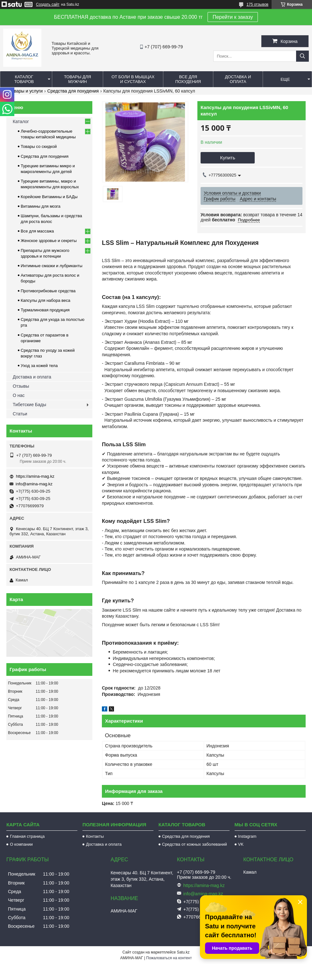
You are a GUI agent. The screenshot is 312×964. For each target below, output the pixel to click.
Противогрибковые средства (48, 290)
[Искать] (302, 56)
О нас (19, 395)
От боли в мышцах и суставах (132, 79)
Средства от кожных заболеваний (194, 844)
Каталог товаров (24, 79)
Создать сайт (48, 4)
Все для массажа (37, 231)
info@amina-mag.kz (34, 484)
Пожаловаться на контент (169, 958)
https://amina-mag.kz (35, 476)
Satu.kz (183, 952)
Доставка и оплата (238, 79)
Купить (227, 157)
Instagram (247, 836)
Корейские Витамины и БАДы (49, 196)
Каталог (21, 121)
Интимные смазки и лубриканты (51, 265)
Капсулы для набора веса (45, 300)
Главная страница (27, 836)
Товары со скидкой (39, 146)
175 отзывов (257, 4)
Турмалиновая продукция (45, 310)
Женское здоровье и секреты (49, 240)
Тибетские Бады (29, 404)
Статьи (20, 413)
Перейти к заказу (233, 17)
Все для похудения (188, 79)
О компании (21, 844)
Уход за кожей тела (39, 365)
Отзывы (21, 386)
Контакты (95, 836)
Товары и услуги (26, 91)
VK (241, 844)
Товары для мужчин (77, 79)
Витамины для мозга (40, 206)
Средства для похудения (73, 91)
